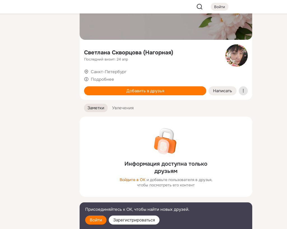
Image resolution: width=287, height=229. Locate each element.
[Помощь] (13, 101)
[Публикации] (13, 51)
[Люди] (38, 51)
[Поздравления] (38, 76)
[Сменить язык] (38, 198)
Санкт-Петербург (109, 72)
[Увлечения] (38, 27)
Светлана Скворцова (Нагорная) (128, 52)
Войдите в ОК (132, 179)
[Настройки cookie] (38, 222)
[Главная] (13, 27)
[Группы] (62, 27)
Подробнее (102, 79)
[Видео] (62, 51)
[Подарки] (13, 76)
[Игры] (62, 76)
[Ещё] (38, 186)
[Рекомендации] (38, 101)
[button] (96, 108)
